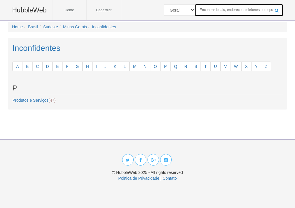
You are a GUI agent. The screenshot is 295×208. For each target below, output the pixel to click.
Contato (169, 178)
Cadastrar (103, 10)
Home (69, 10)
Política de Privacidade (138, 178)
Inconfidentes (36, 48)
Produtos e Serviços (34, 100)
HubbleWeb (29, 10)
